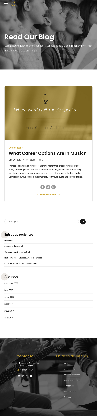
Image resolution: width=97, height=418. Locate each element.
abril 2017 (9, 319)
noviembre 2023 (12, 284)
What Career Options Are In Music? (47, 153)
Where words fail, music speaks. (45, 110)
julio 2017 (8, 305)
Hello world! (9, 240)
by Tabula (30, 159)
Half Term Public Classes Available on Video (24, 258)
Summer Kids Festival (14, 246)
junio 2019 (9, 291)
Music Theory (16, 148)
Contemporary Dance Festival (18, 252)
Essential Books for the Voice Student (21, 264)
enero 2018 (9, 298)
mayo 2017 (9, 312)
